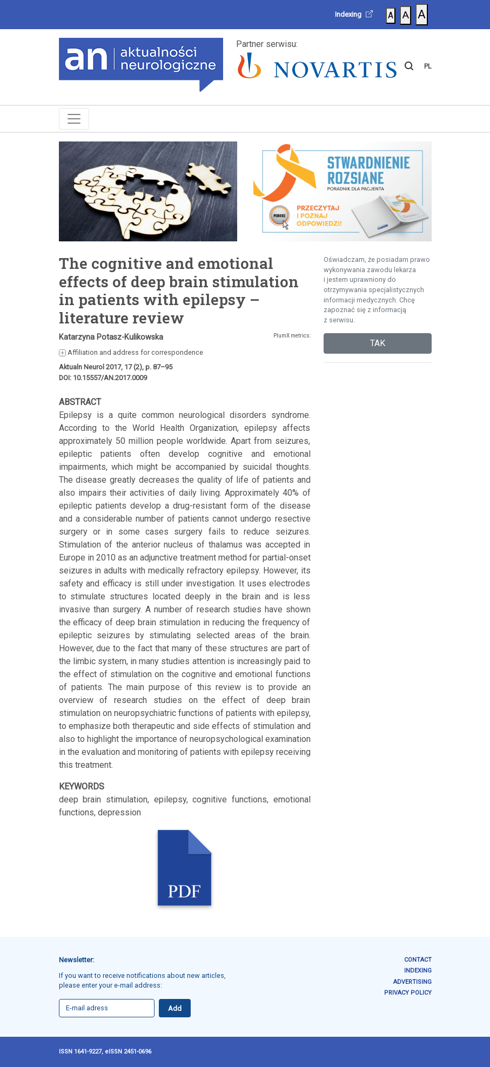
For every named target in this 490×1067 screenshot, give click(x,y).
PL (428, 66)
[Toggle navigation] (74, 119)
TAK (377, 343)
